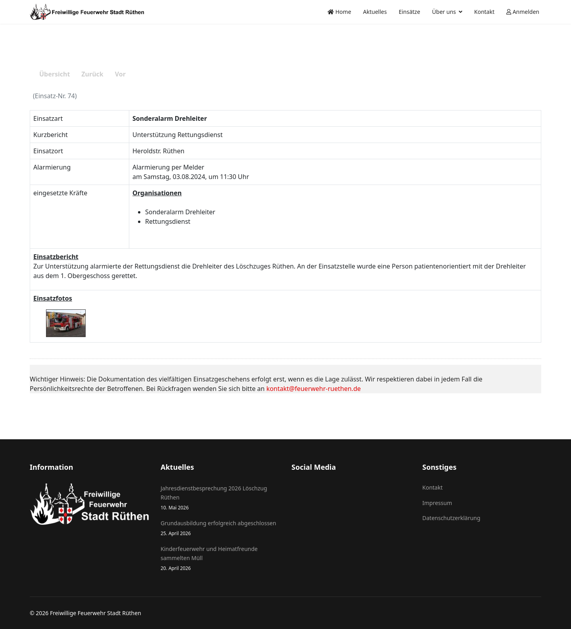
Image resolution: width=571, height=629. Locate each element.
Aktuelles (375, 11)
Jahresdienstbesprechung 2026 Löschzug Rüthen (220, 497)
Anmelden (522, 11)
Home (339, 11)
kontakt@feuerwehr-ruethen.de (313, 388)
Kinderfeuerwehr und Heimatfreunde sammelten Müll (220, 558)
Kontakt (484, 11)
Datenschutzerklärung (451, 518)
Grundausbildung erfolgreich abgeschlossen (220, 528)
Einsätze (409, 11)
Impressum (437, 503)
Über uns (444, 11)
